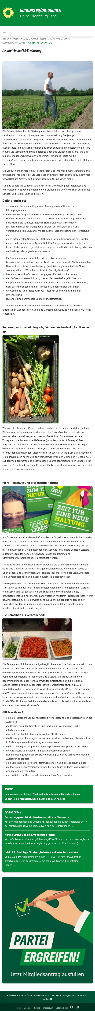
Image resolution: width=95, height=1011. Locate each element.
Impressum (48, 1007)
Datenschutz (62, 1007)
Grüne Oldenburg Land (15, 39)
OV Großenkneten (60, 39)
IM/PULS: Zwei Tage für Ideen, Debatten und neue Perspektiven (41, 852)
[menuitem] (18, 1007)
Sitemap (28, 1007)
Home (18, 1007)
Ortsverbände (39, 39)
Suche (37, 1007)
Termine (9, 789)
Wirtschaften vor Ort (40, 42)
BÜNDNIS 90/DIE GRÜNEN (41, 10)
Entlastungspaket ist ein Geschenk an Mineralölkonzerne (37, 817)
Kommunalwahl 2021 (14, 42)
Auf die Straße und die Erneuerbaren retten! (30, 834)
